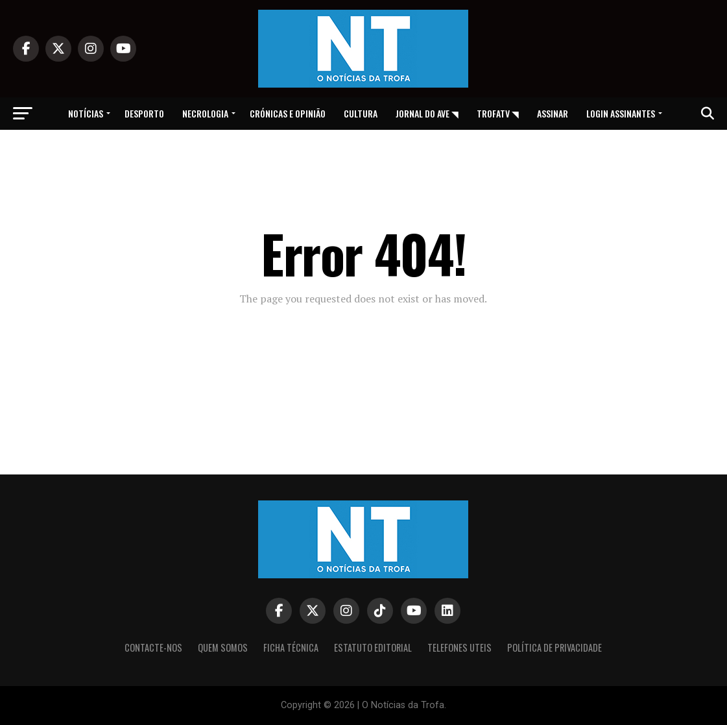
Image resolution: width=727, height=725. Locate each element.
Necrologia (205, 113)
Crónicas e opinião (288, 113)
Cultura (360, 113)
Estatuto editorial (373, 647)
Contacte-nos (153, 647)
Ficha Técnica (290, 647)
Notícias (85, 113)
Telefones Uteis (459, 647)
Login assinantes (620, 113)
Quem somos (223, 647)
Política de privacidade (554, 647)
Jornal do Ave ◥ (427, 113)
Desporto (144, 113)
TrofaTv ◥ (498, 113)
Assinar (552, 113)
